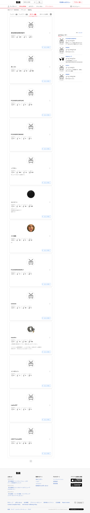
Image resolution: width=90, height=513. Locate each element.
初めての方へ (39, 479)
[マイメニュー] (75, 6)
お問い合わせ (18, 502)
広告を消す (80, 32)
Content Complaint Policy (14, 504)
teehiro (67, 65)
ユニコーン (14, 202)
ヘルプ (37, 481)
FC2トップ (10, 502)
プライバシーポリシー (36, 502)
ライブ (12, 509)
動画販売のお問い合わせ (42, 485)
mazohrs (13, 337)
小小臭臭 (13, 236)
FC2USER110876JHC (17, 100)
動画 (9, 509)
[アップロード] (12, 6)
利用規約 (55, 481)
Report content (66, 502)
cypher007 (14, 405)
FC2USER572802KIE (17, 134)
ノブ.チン (13, 168)
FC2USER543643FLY (17, 269)
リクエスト (38, 483)
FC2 (12, 2)
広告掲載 (58, 502)
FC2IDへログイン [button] (65, 2)
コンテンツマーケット (21, 509)
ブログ (29, 509)
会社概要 (26, 502)
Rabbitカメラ (69, 56)
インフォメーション (58, 479)
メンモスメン (15, 371)
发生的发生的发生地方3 (18, 33)
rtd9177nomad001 (16, 439)
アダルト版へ (78, 2)
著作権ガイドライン (49, 502)
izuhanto (13, 303)
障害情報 (55, 483)
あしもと (13, 66)
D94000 (67, 47)
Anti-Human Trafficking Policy (29, 504)
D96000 (67, 74)
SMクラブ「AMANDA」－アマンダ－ (17, 10)
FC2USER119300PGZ (71, 38)
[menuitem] (32, 6)
